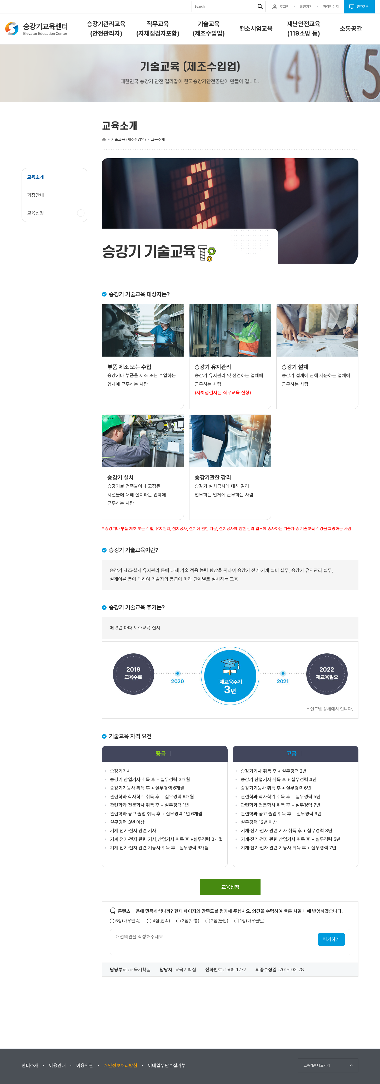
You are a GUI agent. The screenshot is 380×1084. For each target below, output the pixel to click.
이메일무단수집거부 (167, 1065)
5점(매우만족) (128, 921)
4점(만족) (161, 921)
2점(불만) (219, 921)
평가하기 (331, 939)
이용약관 (84, 1065)
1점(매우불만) (252, 921)
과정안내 (35, 195)
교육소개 (35, 177)
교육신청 (37, 215)
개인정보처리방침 (120, 1065)
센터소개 (30, 1065)
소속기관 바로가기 (316, 1065)
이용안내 (57, 1065)
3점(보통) (190, 921)
